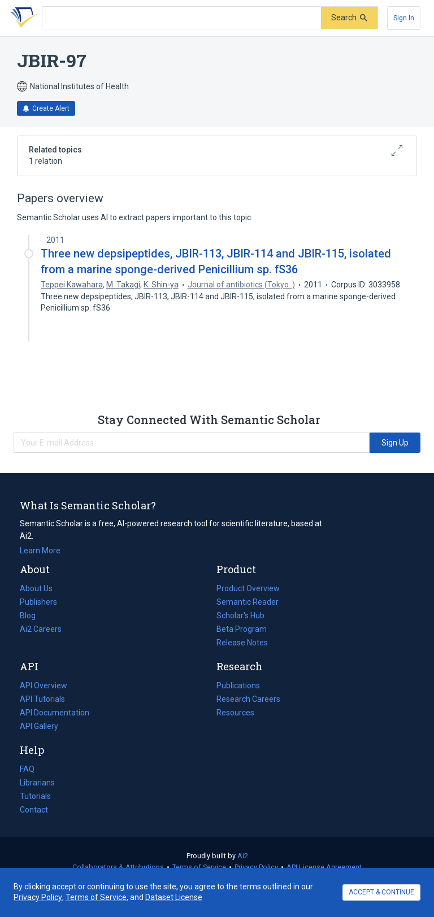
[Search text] (181, 18)
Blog (32, 615)
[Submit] (349, 18)
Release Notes (242, 642)
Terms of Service (199, 867)
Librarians (37, 782)
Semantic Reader (247, 601)
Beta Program (241, 629)
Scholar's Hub (240, 615)
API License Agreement (324, 867)
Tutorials (35, 796)
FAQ (27, 769)
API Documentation (54, 712)
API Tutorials (42, 699)
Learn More (40, 550)
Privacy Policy (256, 867)
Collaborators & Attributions (118, 867)
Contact (34, 809)
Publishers (38, 601)
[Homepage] (22, 18)
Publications (238, 685)
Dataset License (173, 897)
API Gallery (39, 726)
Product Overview (248, 588)
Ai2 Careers (41, 629)
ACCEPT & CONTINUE (381, 892)
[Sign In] (403, 18)
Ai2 (242, 856)
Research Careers (248, 699)
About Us (36, 588)
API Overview (43, 685)
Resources (235, 712)
